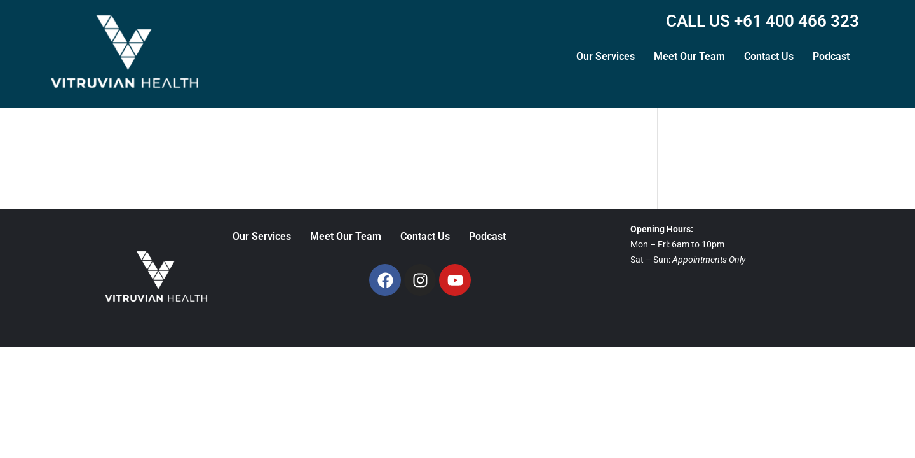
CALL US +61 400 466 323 (762, 21)
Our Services (605, 56)
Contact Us (769, 56)
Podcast (831, 56)
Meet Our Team (689, 56)
